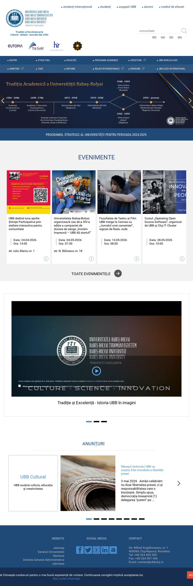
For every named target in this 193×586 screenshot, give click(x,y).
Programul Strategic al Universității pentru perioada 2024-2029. (96, 135)
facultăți (71, 60)
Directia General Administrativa (43, 560)
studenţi (105, 6)
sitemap (59, 548)
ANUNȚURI (93, 443)
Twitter (88, 550)
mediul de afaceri (172, 6)
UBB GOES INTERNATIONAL (172, 68)
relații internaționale (107, 68)
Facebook (80, 550)
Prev (3, 100)
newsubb (135, 68)
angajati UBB (127, 6)
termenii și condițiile (94, 381)
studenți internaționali (77, 6)
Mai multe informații (66, 578)
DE (171, 37)
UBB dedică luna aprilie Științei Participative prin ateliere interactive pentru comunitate (25, 223)
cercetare (136, 60)
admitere (14, 68)
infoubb (70, 68)
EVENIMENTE (96, 157)
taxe (40, 68)
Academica (113, 550)
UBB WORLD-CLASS (168, 60)
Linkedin (105, 550)
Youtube (96, 550)
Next (190, 100)
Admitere (58, 563)
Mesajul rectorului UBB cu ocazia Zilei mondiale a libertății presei (142, 470)
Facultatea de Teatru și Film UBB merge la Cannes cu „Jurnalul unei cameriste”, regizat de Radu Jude (117, 223)
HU (163, 37)
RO (154, 37)
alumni (148, 6)
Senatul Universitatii (51, 552)
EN (180, 37)
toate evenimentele (90, 274)
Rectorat (58, 556)
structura (44, 60)
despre (13, 60)
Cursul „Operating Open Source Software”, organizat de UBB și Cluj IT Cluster (163, 221)
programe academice (106, 60)
